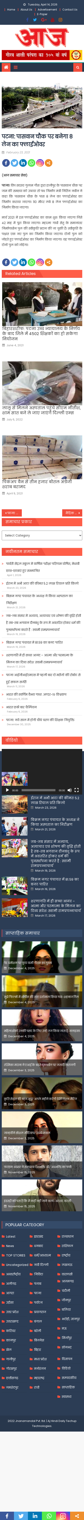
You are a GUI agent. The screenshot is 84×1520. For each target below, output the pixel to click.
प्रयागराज (40, 1357)
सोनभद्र (67, 1393)
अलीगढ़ (11, 1329)
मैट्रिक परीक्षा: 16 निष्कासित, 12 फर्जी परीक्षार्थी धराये (74, 513)
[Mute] (69, 790)
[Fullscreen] (76, 790)
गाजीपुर (11, 1404)
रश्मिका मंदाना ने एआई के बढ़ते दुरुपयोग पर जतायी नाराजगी (39, 1110)
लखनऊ (67, 1310)
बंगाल (38, 1367)
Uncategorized (17, 1310)
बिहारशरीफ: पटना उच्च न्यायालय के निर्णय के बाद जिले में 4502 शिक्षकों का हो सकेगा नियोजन (41, 333)
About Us (26, 9)
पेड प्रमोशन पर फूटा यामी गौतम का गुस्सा (28, 1008)
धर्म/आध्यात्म (42, 1301)
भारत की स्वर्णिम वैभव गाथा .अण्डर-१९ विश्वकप (36, 694)
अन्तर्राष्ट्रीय (13, 1319)
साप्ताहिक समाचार (22, 978)
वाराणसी (67, 1319)
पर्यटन (38, 1348)
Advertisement (47, 9)
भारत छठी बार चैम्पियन (21, 707)
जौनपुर (66, 1345)
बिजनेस (39, 1386)
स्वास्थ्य (66, 1442)
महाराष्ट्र (39, 1423)
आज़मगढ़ (68, 1326)
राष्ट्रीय (66, 1301)
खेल (9, 1395)
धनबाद (38, 1291)
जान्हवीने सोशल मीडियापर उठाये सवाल (27, 1178)
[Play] (7, 790)
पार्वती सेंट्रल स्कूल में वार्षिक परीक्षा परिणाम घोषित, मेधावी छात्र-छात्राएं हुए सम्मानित (42, 567)
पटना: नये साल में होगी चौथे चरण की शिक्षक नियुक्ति (40, 720)
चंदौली (66, 1336)
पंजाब (37, 1329)
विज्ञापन (67, 1404)
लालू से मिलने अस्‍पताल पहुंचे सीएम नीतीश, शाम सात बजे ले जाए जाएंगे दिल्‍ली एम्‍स (41, 410)
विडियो (66, 1414)
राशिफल (67, 1291)
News (10, 1291)
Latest (10, 1282)
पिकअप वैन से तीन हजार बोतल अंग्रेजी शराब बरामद (37, 484)
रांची (36, 1433)
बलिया (66, 1355)
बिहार (37, 1395)
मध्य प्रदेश (40, 1404)
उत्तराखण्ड (12, 1367)
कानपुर (11, 1386)
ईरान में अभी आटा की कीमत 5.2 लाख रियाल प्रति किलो (42, 583)
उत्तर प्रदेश (12, 1357)
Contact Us (69, 9)
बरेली (37, 1376)
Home (11, 9)
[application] (42, 772)
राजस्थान (68, 1282)
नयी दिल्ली (41, 1310)
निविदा (38, 1319)
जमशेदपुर (12, 1433)
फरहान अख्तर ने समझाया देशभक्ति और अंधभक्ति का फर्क (38, 1212)
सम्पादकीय (69, 1423)
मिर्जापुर (67, 1383)
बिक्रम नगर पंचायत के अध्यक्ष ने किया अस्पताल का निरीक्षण (39, 599)
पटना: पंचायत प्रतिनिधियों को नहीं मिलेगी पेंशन (14, 513)
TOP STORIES (15, 1301)
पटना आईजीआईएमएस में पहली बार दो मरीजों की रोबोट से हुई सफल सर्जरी (43, 678)
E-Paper (42, 14)
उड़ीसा (10, 1348)
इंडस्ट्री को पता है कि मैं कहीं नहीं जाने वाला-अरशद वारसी (37, 1246)
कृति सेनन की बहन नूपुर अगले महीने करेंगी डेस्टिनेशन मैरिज (40, 1144)
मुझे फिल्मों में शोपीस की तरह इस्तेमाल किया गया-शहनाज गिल (41, 1042)
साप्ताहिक (68, 1432)
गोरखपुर (11, 1414)
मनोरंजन (40, 1414)
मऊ (64, 1374)
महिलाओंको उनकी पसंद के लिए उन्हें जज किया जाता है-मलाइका (42, 1076)
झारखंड (38, 1282)
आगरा (10, 1338)
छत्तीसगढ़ (12, 1423)
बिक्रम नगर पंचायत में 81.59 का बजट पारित (34, 642)
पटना (37, 1338)
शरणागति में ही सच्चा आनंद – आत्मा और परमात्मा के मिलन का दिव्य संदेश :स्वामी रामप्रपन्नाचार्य (39, 658)
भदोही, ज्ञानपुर (71, 1364)
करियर (10, 1376)
